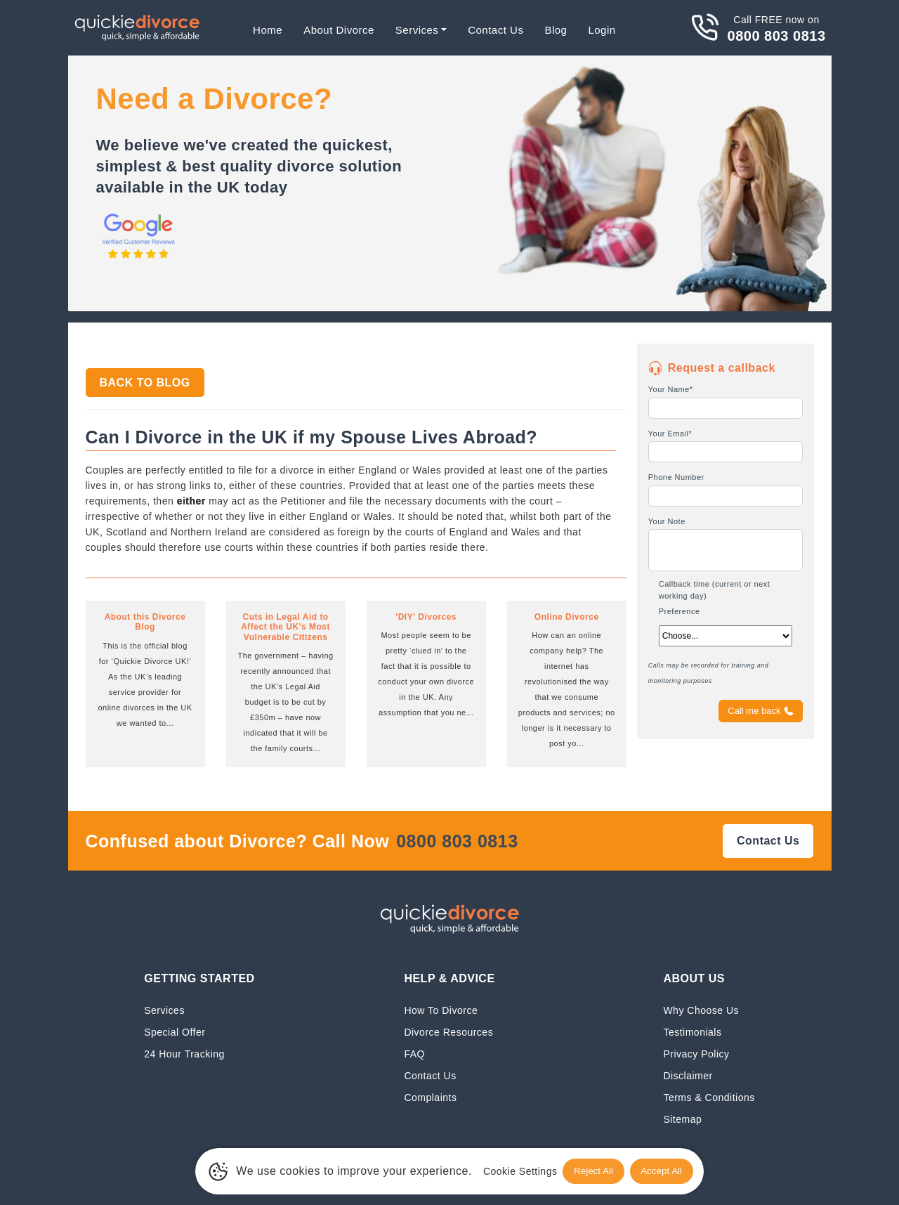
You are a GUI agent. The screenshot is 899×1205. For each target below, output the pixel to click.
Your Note (666, 521)
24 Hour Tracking (184, 1053)
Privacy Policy (696, 1053)
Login (601, 30)
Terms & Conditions (708, 1097)
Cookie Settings (512, 1170)
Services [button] (417, 30)
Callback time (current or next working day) (714, 590)
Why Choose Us (701, 1010)
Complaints (430, 1097)
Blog (555, 30)
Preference (679, 611)
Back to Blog (145, 383)
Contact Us (495, 30)
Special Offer (174, 1032)
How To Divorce (441, 1010)
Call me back (760, 711)
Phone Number (676, 477)
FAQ (414, 1053)
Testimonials (692, 1032)
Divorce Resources (448, 1032)
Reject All (589, 1170)
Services (164, 1010)
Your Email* (670, 433)
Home (267, 30)
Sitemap (682, 1119)
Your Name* (670, 389)
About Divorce (338, 30)
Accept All (665, 1170)
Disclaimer (687, 1075)
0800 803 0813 (777, 36)
